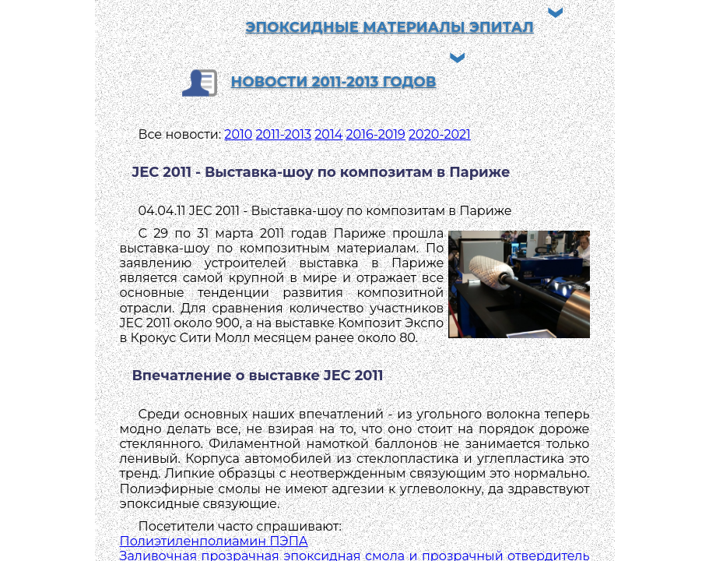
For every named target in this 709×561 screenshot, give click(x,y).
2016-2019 (375, 134)
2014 (328, 134)
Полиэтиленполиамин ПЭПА (214, 541)
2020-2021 (440, 134)
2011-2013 (284, 134)
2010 (238, 134)
